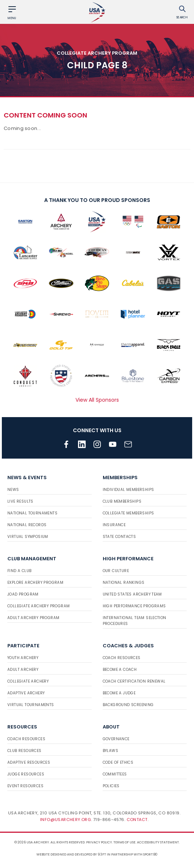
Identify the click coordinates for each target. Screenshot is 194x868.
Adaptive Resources (28, 762)
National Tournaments (32, 513)
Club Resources (24, 750)
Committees (115, 774)
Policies (111, 786)
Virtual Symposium (27, 536)
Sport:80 (150, 854)
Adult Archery (22, 669)
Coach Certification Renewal (134, 681)
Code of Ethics (118, 762)
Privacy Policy (99, 842)
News (13, 489)
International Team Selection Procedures (134, 620)
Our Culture (116, 571)
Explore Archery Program (35, 582)
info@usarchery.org (65, 819)
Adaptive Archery (26, 693)
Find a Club (19, 571)
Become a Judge (119, 693)
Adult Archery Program (33, 618)
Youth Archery (22, 658)
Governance (116, 739)
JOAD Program (23, 594)
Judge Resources (25, 774)
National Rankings (124, 582)
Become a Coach (120, 669)
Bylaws (110, 750)
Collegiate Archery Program (38, 606)
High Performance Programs (134, 606)
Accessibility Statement (158, 842)
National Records (26, 525)
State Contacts (119, 536)
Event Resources (25, 786)
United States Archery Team (132, 594)
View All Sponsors (97, 400)
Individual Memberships (128, 489)
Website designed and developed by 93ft (71, 854)
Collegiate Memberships (128, 513)
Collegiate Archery (28, 681)
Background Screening (128, 705)
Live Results (20, 501)
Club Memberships (122, 501)
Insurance (114, 525)
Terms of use (124, 842)
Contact (137, 819)
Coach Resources (122, 658)
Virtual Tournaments (30, 705)
